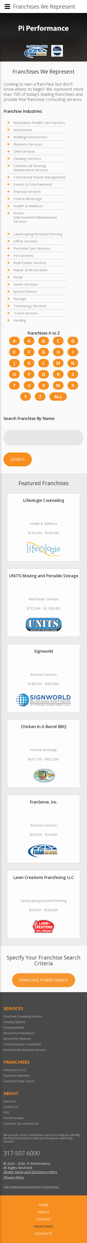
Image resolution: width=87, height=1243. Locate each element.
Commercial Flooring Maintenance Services (30, 167)
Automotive (22, 129)
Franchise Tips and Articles (21, 1124)
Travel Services (25, 313)
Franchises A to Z (14, 1070)
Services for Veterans (17, 1039)
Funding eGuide (13, 1028)
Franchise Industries (16, 1076)
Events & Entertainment (32, 184)
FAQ (6, 1112)
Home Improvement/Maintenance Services (35, 217)
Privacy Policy (13, 1177)
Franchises (43, 1226)
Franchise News (13, 1118)
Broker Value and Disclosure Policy (30, 1172)
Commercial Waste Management (39, 177)
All (58, 396)
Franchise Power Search (43, 1008)
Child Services (24, 151)
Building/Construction (30, 137)
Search (18, 459)
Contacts (43, 1233)
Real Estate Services (29, 262)
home (43, 1205)
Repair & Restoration (30, 270)
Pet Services (23, 255)
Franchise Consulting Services (22, 1016)
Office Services (25, 241)
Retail (18, 277)
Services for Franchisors (19, 1033)
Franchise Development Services (24, 1050)
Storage (19, 298)
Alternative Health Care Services (39, 122)
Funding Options (14, 1022)
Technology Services (29, 305)
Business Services (27, 144)
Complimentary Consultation (22, 1044)
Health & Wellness (28, 205)
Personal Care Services (31, 248)
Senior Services (25, 284)
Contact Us (10, 1107)
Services (43, 1219)
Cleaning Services (27, 158)
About (43, 1212)
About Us (9, 1101)
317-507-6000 (21, 1153)
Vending (19, 320)
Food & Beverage (27, 198)
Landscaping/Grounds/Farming (37, 234)
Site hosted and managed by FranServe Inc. (31, 1187)
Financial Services (27, 191)
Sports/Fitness (25, 291)
